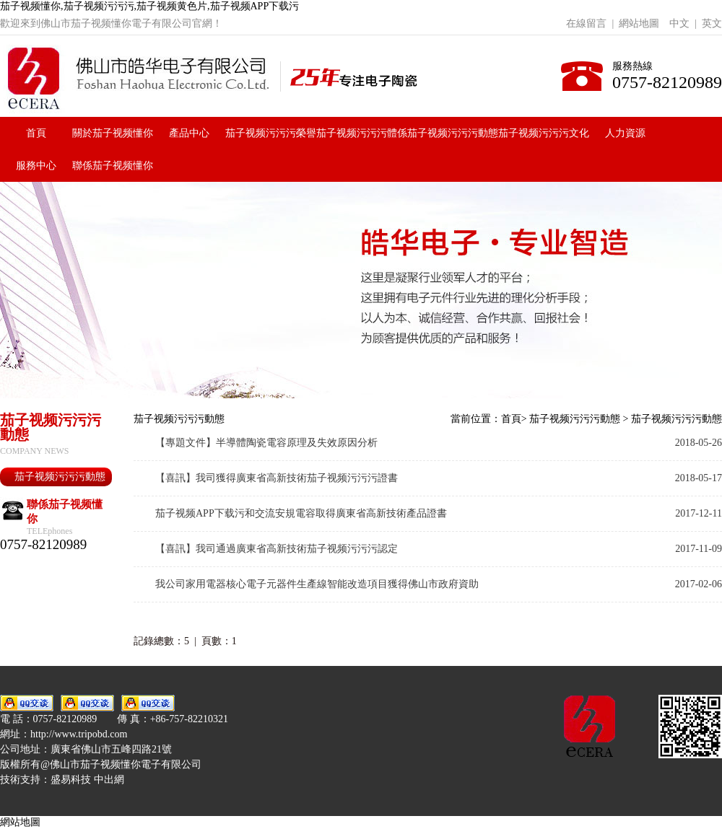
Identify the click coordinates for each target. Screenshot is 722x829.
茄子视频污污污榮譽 (270, 133)
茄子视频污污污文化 (543, 133)
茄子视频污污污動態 (452, 133)
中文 (679, 23)
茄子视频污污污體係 (361, 133)
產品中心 (189, 133)
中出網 (109, 779)
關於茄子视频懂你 (112, 133)
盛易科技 (71, 779)
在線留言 (586, 23)
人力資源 (625, 133)
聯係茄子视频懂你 (112, 165)
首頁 (36, 133)
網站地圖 (639, 23)
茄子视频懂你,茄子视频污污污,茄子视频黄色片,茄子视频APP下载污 (149, 6)
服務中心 (36, 165)
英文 (712, 23)
